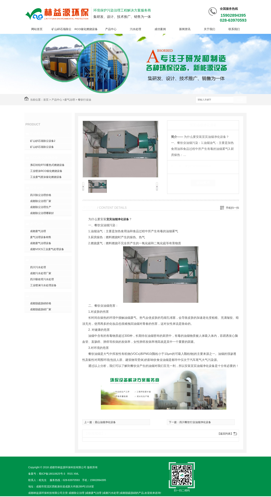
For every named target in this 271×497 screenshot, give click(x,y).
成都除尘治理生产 (40, 207)
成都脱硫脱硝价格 (40, 303)
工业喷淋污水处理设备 (43, 285)
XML (76, 473)
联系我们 (234, 29)
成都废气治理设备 (40, 243)
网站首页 (37, 29)
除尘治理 (37, 188)
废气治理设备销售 (40, 237)
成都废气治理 (38, 231)
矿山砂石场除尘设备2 (42, 140)
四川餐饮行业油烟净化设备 (195, 422)
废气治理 (69, 99)
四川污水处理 (38, 267)
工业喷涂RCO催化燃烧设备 (46, 170)
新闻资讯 (184, 29)
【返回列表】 (225, 433)
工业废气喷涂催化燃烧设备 (46, 176)
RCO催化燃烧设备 (86, 29)
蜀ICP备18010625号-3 (52, 473)
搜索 (240, 100)
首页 (46, 99)
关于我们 (209, 29)
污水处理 (135, 29)
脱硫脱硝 (37, 296)
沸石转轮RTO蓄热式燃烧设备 (47, 164)
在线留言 (203, 183)
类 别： (177, 166)
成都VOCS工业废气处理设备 (47, 249)
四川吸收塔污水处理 (42, 279)
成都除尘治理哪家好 (42, 213)
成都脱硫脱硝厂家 (40, 309)
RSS (70, 473)
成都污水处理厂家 (40, 273)
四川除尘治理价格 (40, 195)
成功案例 (160, 29)
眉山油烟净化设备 (105, 422)
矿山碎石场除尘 (61, 29)
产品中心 (110, 29)
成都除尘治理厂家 (40, 201)
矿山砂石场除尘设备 (42, 146)
